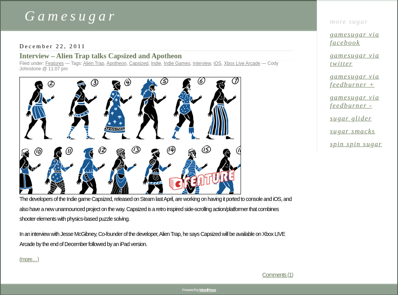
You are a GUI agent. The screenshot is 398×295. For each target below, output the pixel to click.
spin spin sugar (356, 144)
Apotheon (116, 63)
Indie (156, 63)
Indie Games (177, 63)
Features (54, 63)
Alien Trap (93, 63)
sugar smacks (352, 131)
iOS (217, 63)
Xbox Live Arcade (242, 63)
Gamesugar (70, 16)
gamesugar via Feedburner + (354, 80)
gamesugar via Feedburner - (354, 101)
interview (202, 63)
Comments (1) (277, 275)
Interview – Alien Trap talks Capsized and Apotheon (100, 56)
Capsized (138, 63)
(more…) (29, 259)
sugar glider (351, 118)
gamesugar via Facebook (354, 38)
